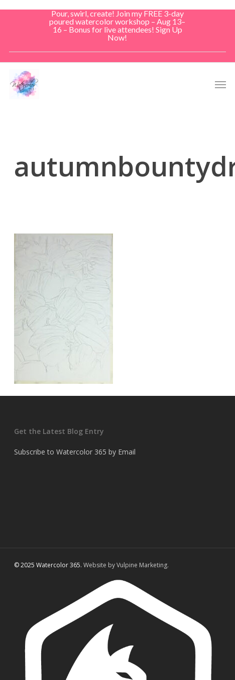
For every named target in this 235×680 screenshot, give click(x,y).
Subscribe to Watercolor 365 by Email (75, 452)
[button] (220, 84)
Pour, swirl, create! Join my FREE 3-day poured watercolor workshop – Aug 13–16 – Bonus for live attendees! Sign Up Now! (117, 25)
